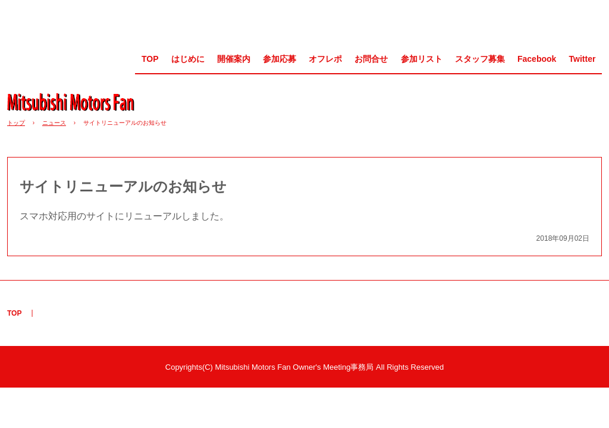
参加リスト (421, 59)
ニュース (54, 122)
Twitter (582, 59)
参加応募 (279, 59)
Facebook (536, 59)
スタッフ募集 (480, 59)
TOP (150, 59)
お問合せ (371, 59)
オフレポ (325, 59)
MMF (75, 101)
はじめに (188, 59)
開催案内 (233, 59)
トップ (16, 122)
